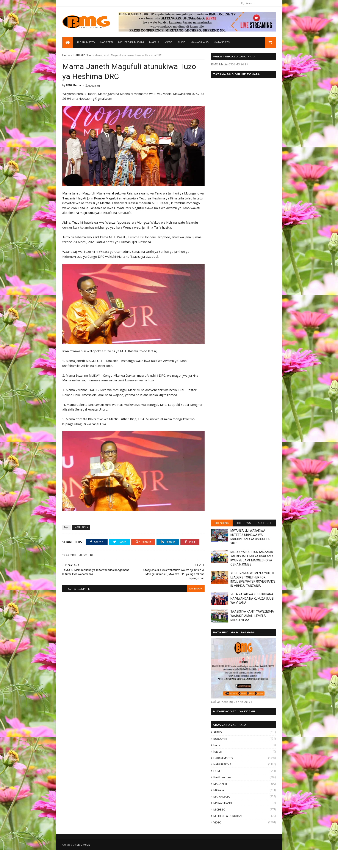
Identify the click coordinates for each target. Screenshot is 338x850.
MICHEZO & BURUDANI (227, 816)
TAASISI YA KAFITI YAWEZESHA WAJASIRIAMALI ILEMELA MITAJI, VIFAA (252, 616)
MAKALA (154, 42)
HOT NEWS (243, 523)
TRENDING (221, 523)
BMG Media (84, 845)
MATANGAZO (222, 42)
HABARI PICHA (82, 55)
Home (66, 55)
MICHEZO (219, 809)
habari (217, 752)
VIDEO (168, 42)
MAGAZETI (106, 42)
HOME (217, 771)
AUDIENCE (265, 523)
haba (216, 745)
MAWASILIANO (199, 42)
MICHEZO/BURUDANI (131, 42)
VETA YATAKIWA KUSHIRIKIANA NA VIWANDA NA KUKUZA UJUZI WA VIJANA (252, 598)
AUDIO (181, 42)
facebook (195, 589)
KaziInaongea (222, 777)
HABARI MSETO (85, 42)
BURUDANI (220, 739)
